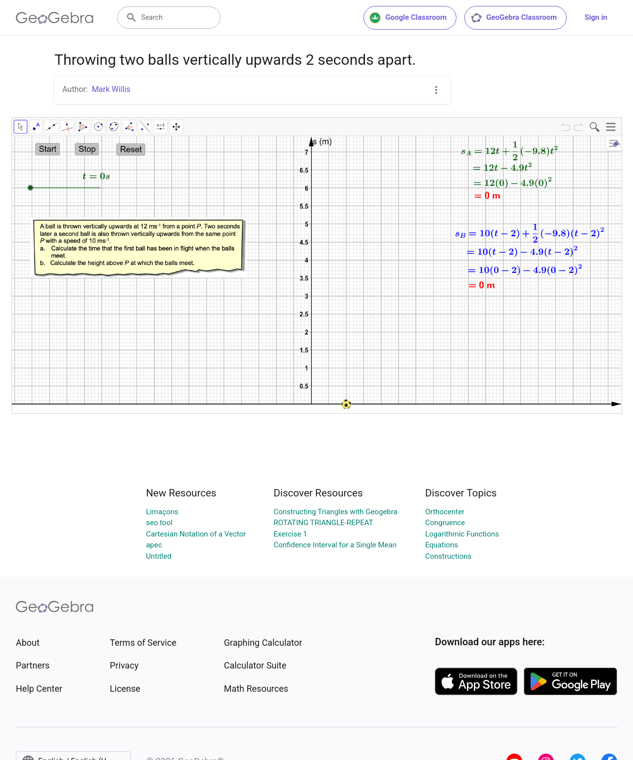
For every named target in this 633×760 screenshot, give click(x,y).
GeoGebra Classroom (513, 18)
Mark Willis (111, 89)
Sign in (596, 17)
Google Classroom (408, 18)
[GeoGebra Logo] (54, 18)
